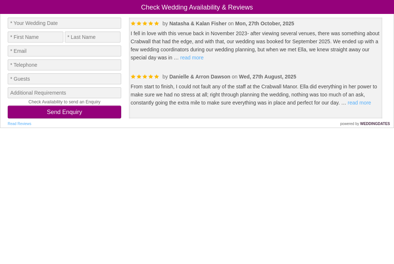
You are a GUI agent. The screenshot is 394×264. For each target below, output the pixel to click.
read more (192, 57)
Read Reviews (19, 124)
